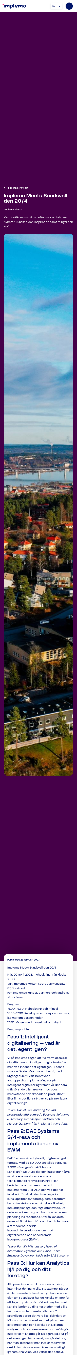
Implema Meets (13, 209)
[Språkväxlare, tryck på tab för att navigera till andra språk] (56, 6)
